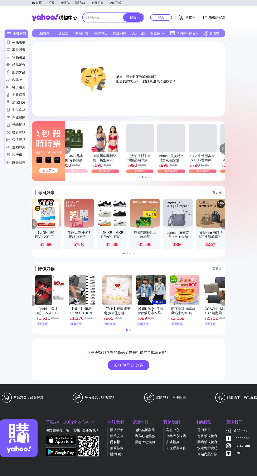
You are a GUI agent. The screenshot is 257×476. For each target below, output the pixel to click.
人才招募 (172, 442)
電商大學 (204, 430)
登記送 (63, 33)
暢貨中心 (100, 33)
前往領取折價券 (129, 365)
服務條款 (116, 448)
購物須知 (116, 454)
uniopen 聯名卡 (184, 33)
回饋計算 (82, 33)
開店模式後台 (207, 442)
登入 (161, 17)
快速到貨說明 (207, 448)
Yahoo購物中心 (54, 17)
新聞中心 (240, 431)
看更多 (157, 33)
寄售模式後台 (207, 436)
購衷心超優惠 (145, 436)
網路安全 (116, 436)
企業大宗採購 (176, 436)
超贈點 (211, 33)
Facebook (241, 438)
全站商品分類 (207, 454)
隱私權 (115, 442)
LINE (237, 453)
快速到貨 (119, 33)
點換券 (44, 33)
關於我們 (116, 430)
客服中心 (172, 430)
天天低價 (138, 33)
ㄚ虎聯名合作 (176, 448)
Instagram (241, 445)
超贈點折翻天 (145, 430)
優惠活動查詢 (145, 442)
